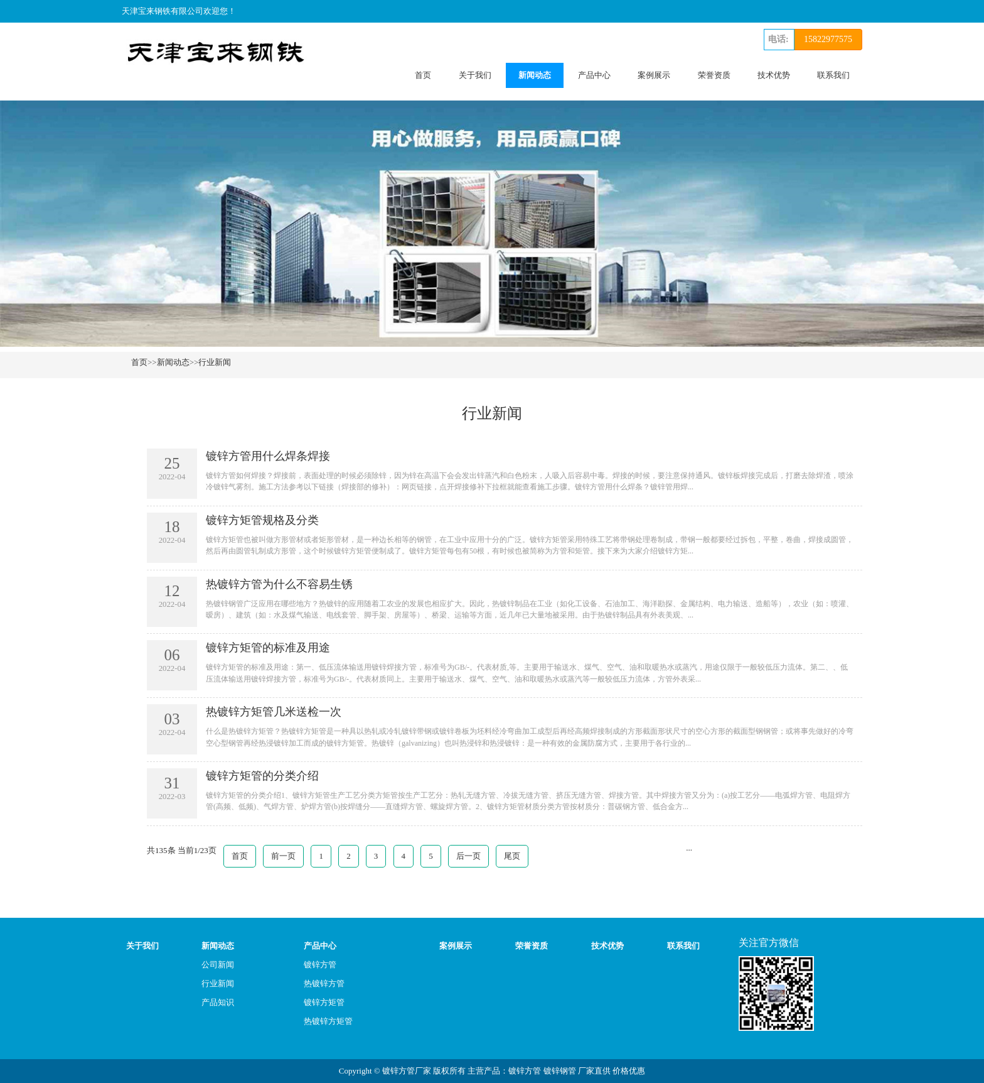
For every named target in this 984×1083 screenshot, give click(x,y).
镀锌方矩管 (324, 1002)
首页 (423, 75)
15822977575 (828, 39)
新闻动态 (534, 75)
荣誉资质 (714, 75)
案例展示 (654, 75)
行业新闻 (214, 362)
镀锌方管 (320, 964)
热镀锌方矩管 (328, 1021)
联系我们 (833, 75)
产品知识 (217, 1002)
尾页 (512, 856)
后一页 (468, 856)
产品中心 (594, 75)
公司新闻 (217, 964)
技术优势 (773, 75)
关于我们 (475, 75)
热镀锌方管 (324, 983)
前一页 (283, 856)
